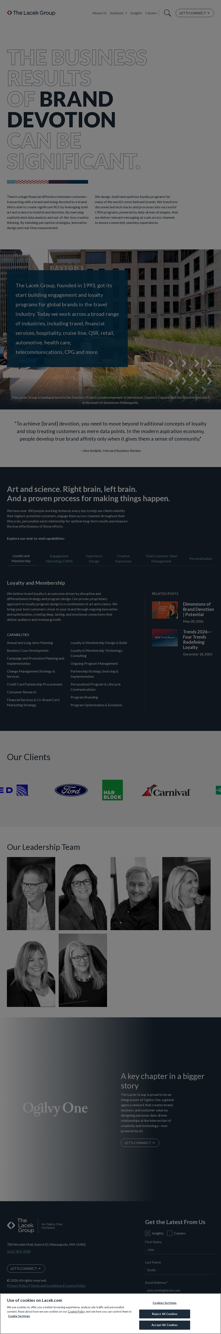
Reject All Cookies (164, 1314)
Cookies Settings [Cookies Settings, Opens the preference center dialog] (165, 1303)
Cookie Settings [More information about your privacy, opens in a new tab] (19, 1316)
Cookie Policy (76, 1311)
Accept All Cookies (165, 1325)
